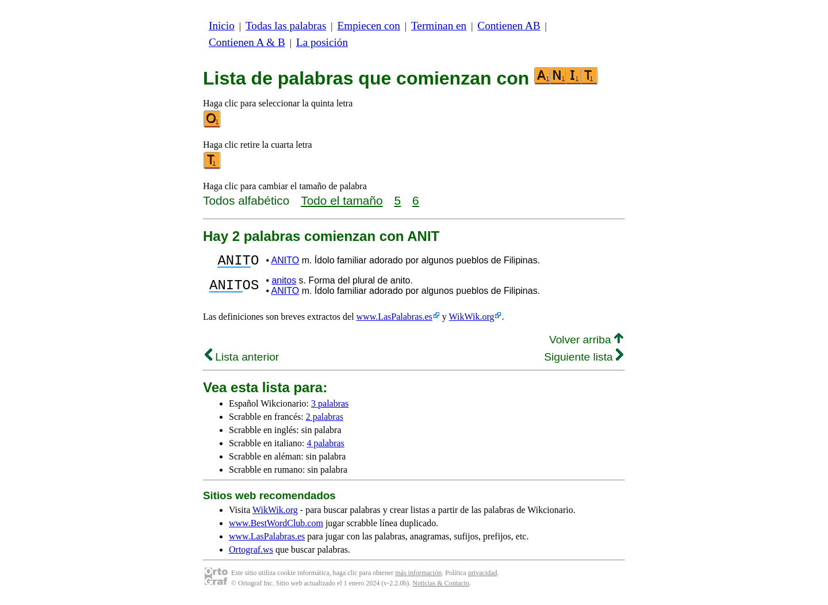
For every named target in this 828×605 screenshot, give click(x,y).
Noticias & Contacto (440, 587)
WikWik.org (471, 320)
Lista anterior (242, 360)
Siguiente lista (583, 360)
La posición (322, 42)
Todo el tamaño (341, 200)
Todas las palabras (286, 26)
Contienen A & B (247, 42)
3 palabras (329, 407)
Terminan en (438, 26)
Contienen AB (508, 26)
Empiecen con (369, 26)
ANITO (285, 262)
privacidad (482, 576)
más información (418, 576)
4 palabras (325, 446)
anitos (283, 284)
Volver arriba (586, 343)
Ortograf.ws (251, 553)
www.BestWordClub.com (276, 526)
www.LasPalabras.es (394, 320)
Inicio (222, 26)
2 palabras (324, 420)
